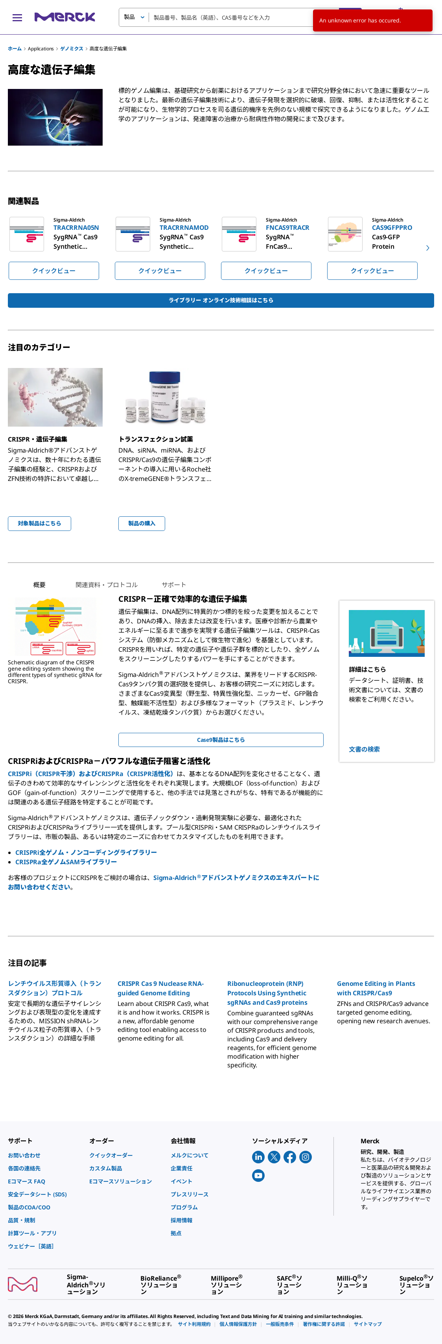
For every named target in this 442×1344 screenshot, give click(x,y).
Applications (41, 48)
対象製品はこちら (39, 523)
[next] (428, 248)
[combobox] (240, 17)
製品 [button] (129, 16)
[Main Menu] (17, 17)
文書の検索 (364, 749)
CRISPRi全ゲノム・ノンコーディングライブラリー (86, 852)
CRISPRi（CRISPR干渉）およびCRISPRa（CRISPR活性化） (92, 773)
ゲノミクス (71, 48)
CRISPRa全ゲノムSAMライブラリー (66, 862)
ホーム (15, 48)
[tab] (39, 584)
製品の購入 (141, 523)
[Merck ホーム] (65, 17)
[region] (221, 248)
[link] (44, 1155)
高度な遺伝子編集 (108, 48)
